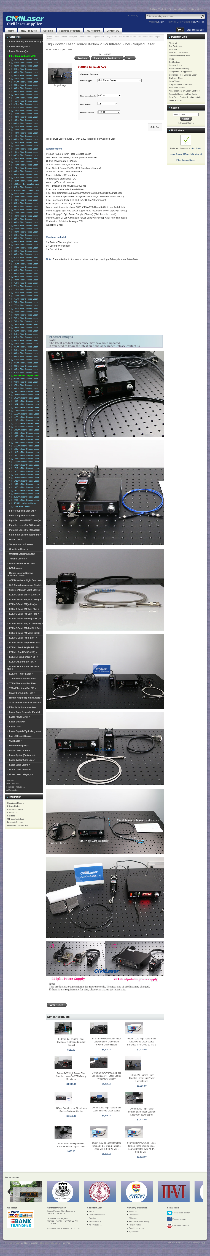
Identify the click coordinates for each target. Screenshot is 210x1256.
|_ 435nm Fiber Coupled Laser (24, 120)
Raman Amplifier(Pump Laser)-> (25, 698)
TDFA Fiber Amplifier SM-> (22, 688)
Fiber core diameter (88, 96)
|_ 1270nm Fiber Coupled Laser (24, 423)
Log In (161, 22)
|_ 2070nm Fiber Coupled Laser (24, 490)
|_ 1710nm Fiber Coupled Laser (24, 468)
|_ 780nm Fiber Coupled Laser (24, 308)
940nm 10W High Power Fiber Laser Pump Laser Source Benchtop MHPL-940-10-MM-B (142, 1041)
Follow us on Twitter (178, 1213)
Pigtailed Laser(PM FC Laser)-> (25, 530)
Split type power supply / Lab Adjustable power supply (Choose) (94, 210)
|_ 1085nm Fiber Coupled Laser (24, 407)
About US (173, 43)
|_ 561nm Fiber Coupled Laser (24, 209)
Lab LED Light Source (20, 736)
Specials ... (11, 780)
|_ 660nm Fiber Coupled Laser (24, 248)
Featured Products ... (15, 787)
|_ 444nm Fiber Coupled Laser (24, 133)
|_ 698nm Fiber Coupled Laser (24, 280)
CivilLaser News (176, 78)
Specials (48, 30)
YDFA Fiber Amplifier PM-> (22, 683)
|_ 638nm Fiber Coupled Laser (24, 232)
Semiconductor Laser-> (21, 544)
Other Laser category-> (21, 774)
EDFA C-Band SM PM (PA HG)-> (25, 618)
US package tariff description (181, 84)
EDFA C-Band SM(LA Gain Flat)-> (26, 623)
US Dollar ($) (132, 16)
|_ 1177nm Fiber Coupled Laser (24, 417)
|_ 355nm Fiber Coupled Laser (24, 72)
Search (175, 107)
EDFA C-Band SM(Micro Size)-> (25, 599)
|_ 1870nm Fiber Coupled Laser (24, 471)
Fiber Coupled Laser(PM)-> (22, 515)
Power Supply (86, 80)
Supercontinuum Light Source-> (25, 590)
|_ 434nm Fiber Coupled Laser (24, 117)
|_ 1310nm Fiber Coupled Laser (24, 427)
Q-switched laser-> (18, 549)
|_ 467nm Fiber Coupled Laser (24, 162)
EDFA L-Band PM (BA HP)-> (23, 652)
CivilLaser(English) (158, 9)
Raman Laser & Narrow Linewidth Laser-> (20, 574)
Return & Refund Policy (179, 68)
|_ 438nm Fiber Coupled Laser (24, 123)
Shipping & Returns (15, 803)
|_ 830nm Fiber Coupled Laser (24, 340)
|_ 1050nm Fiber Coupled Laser (24, 398)
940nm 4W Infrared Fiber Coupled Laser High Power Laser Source (141, 1078)
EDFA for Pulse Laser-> (21, 674)
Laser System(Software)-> (22, 755)
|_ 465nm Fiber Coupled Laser (24, 158)
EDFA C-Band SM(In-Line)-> (23, 604)
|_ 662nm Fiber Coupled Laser (24, 251)
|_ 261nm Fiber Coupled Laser (24, 59)
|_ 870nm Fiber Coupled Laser (24, 359)
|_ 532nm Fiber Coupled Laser (24, 197)
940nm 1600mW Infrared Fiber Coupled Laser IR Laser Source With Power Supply (106, 1076)
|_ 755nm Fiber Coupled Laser (24, 299)
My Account (93, 30)
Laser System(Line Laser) (22, 760)
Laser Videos (175, 81)
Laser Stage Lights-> (19, 765)
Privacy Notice (13, 806)
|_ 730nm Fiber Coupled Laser (24, 292)
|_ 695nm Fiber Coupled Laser (24, 273)
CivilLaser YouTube (178, 1225)
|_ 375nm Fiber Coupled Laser (24, 82)
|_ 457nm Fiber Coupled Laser (24, 146)
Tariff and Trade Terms (179, 52)
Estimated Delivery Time (179, 56)
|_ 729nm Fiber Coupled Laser (24, 289)
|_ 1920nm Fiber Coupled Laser (24, 481)
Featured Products (70, 30)
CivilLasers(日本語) (177, 9)
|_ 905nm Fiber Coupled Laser (24, 369)
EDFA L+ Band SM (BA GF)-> (23, 657)
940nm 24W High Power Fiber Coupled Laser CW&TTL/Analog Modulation (71, 1076)
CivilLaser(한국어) (196, 9)
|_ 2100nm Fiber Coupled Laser (24, 497)
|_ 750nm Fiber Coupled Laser (24, 296)
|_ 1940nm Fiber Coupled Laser (24, 484)
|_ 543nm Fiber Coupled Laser (24, 203)
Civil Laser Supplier (29, 1243)
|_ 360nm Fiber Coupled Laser (24, 75)
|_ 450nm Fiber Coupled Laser (24, 139)
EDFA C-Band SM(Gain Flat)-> (24, 609)
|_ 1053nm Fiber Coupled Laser (24, 401)
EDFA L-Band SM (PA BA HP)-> (24, 647)
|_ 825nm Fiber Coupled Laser (24, 337)
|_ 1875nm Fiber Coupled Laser (24, 474)
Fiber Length (85, 104)
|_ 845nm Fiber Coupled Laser (24, 347)
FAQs (171, 59)
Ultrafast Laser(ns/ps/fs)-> (22, 554)
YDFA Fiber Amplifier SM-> (22, 678)
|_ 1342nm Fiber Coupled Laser (24, 430)
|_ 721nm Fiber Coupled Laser (24, 286)
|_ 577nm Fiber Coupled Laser (24, 213)
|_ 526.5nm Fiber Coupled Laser (24, 190)
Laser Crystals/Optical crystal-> (25, 731)
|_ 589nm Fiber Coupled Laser (24, 216)
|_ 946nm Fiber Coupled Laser (24, 379)
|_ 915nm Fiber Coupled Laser (24, 372)
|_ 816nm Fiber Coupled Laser (24, 334)
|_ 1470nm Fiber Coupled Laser (24, 439)
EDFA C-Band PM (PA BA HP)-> (25, 628)
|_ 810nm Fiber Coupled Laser (24, 331)
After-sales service (177, 88)
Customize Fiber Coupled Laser (183, 75)
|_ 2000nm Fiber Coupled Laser (24, 487)
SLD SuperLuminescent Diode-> (25, 585)
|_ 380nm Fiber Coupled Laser (24, 85)
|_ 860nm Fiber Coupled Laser (24, 353)
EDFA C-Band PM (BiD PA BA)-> (25, 642)
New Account (198, 22)
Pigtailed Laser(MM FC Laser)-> (25, 520)
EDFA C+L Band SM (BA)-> (22, 662)
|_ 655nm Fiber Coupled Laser (24, 241)
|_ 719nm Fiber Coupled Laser (24, 283)
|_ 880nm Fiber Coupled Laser (24, 366)
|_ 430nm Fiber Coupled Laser (24, 114)
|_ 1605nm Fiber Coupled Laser (24, 449)
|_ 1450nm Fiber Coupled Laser (24, 436)
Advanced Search (186, 123)
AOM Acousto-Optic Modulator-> (25, 702)
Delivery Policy (175, 65)
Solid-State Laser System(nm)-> (25, 535)
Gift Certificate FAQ (15, 819)
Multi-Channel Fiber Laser (22, 563)
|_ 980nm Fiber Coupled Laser (24, 388)
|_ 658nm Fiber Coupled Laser (24, 245)
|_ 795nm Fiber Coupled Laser (24, 324)
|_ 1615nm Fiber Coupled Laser (24, 452)
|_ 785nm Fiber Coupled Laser (24, 312)
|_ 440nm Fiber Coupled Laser (24, 126)
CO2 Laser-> (15, 741)
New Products (29, 30)
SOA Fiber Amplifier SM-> (22, 693)
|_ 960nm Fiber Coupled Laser (24, 382)
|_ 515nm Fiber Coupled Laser (24, 177)
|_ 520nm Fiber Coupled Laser (24, 181)
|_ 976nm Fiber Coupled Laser (24, 385)
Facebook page (176, 1219)
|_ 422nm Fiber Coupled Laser (24, 107)
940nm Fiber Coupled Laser (92, 36)
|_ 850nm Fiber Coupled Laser (24, 350)
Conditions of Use (15, 809)
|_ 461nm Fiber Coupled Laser (24, 152)
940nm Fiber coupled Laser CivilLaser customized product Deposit (71, 1042)
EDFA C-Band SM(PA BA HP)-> (24, 595)
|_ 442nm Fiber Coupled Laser (24, 130)
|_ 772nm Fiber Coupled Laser (24, 305)
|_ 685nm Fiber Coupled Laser (24, 264)
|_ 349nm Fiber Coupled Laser (24, 69)
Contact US (113, 30)
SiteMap (66, 1243)
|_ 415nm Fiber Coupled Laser (24, 101)
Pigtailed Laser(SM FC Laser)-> (25, 525)
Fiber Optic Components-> (22, 707)
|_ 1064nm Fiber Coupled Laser (24, 404)
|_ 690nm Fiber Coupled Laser (24, 270)
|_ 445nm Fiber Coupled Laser (24, 136)
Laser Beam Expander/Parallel (24, 712)
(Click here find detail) (113, 207)
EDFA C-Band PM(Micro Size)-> (25, 633)
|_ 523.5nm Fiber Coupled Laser (24, 184)
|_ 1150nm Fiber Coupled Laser (24, 414)
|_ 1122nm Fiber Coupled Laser (24, 411)
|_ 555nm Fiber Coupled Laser (24, 206)
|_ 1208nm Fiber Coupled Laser (24, 420)
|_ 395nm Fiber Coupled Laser (24, 91)
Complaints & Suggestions (180, 72)
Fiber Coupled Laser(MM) (66, 36)
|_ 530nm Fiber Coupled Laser (24, 193)
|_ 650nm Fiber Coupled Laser (24, 238)
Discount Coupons (15, 822)
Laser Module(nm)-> (19, 46)
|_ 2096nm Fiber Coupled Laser (24, 494)
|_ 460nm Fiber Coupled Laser (24, 149)
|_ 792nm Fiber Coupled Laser (24, 318)
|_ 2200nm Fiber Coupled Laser (24, 500)
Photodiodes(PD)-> (18, 745)
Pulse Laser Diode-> (19, 750)
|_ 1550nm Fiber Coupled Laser (24, 446)
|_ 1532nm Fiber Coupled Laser (24, 442)
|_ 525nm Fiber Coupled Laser (24, 187)
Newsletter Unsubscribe (17, 825)
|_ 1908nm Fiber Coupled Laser (24, 478)
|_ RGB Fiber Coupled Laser (23, 503)
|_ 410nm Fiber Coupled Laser (24, 98)
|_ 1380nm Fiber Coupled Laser (24, 433)
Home (11, 30)
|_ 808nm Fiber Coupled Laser (24, 328)
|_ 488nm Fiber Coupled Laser (24, 171)
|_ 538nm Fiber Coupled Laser (24, 200)
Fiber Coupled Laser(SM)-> (22, 511)
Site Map (11, 816)
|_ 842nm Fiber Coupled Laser (24, 344)
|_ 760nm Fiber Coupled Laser (24, 302)
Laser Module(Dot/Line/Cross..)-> (26, 41)
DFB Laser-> (15, 568)
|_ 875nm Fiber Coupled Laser (24, 363)
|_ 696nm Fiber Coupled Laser (24, 276)
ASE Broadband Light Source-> (25, 580)
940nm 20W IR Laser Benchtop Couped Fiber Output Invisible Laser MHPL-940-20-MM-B (106, 1146)
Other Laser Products (20, 769)
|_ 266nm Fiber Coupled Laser (24, 63)
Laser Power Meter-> (19, 717)
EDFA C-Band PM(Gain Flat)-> (24, 614)
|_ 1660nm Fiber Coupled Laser (24, 465)
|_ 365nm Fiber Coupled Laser (24, 79)
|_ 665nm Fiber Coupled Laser (24, 254)
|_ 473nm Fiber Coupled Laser (24, 168)
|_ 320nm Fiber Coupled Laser (24, 66)
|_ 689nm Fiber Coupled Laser (24, 267)
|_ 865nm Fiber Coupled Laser (24, 356)
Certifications (175, 62)
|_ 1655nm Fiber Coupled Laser (24, 458)
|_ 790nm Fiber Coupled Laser (24, 315)
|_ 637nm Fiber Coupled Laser (24, 229)
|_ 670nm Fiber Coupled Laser (24, 257)
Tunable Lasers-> (18, 558)
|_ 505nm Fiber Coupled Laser (24, 174)
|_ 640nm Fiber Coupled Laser (24, 235)
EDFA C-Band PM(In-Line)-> (23, 638)
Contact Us (12, 812)
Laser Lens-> (15, 726)
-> (23, 56)
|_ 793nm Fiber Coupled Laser (24, 321)
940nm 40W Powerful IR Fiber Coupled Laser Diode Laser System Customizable (106, 1041)
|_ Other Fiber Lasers (20, 506)
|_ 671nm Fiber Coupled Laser (24, 261)
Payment (173, 49)
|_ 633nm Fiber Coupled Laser (24, 222)
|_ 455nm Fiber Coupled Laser (24, 142)
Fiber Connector (87, 112)
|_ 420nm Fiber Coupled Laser (24, 104)
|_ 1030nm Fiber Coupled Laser (24, 391)
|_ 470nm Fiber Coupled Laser (24, 165)
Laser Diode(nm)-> (18, 51)
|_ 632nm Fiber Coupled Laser (24, 219)
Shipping (132, 1218)
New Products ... (13, 784)
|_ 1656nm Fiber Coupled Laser (24, 462)
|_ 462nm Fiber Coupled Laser (24, 155)
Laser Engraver (17, 722)
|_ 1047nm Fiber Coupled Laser (24, 395)
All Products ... (12, 790)
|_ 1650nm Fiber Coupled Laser (24, 455)
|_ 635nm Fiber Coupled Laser (24, 225)
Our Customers (175, 46)
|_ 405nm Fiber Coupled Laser (24, 94)
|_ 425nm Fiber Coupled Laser (24, 110)
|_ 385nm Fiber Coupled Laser (24, 88)
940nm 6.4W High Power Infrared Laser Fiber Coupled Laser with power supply (141, 1112)
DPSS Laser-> (16, 539)
